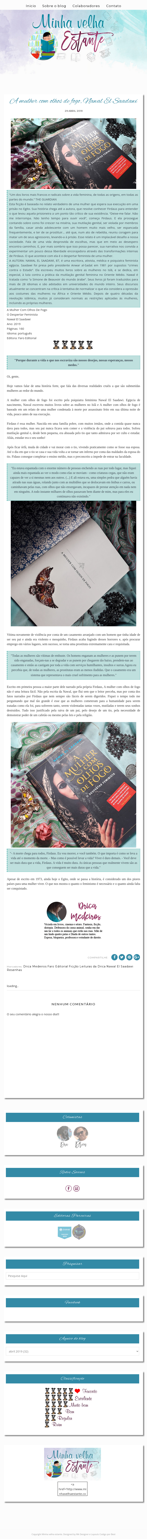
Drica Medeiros (35, 966)
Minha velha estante (52, 1534)
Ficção (74, 966)
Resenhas (14, 970)
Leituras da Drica (93, 966)
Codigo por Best (107, 1534)
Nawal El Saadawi (119, 966)
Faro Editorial (57, 966)
